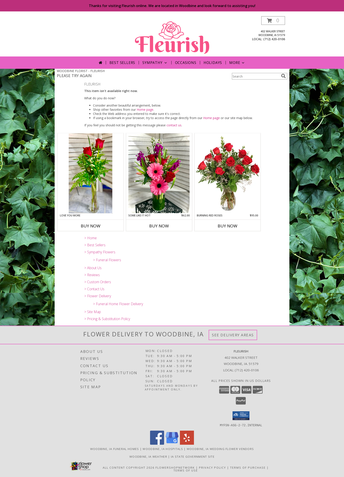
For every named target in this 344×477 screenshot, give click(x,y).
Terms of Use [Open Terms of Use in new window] (186, 470)
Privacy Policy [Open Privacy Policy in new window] (212, 467)
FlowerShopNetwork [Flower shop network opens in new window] (175, 467)
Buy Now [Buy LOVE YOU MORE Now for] (90, 226)
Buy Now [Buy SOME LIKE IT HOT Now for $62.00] (159, 226)
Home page (145, 109)
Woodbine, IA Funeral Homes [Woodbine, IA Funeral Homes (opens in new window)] (114, 449)
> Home (90, 238)
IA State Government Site (193, 456)
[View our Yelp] (187, 443)
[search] (283, 76)
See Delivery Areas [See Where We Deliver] (233, 334)
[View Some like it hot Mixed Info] (159, 173)
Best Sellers (122, 62)
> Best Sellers (95, 245)
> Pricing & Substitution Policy (107, 318)
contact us (174, 125)
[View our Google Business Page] (172, 443)
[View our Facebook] (157, 443)
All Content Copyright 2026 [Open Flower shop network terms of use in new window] (128, 467)
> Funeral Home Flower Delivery (118, 303)
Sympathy (155, 62)
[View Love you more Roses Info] (91, 173)
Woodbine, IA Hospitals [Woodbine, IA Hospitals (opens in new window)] (163, 449)
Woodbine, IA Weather (148, 456)
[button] (273, 20)
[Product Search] (255, 76)
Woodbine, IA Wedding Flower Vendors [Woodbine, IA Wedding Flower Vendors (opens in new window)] (220, 449)
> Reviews (92, 274)
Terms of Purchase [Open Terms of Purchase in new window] (248, 467)
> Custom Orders (97, 281)
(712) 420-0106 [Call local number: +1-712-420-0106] (274, 39)
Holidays (213, 62)
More (237, 62)
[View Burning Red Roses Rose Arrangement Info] (227, 173)
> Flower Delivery (97, 296)
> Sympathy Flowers (99, 252)
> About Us (93, 267)
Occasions (185, 62)
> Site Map (92, 311)
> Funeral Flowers (107, 260)
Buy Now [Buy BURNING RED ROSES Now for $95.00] (227, 226)
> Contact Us (94, 289)
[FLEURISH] (172, 36)
